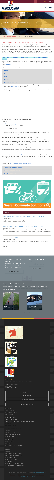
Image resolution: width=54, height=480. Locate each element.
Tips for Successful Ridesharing (13, 167)
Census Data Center (11, 419)
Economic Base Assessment (13, 434)
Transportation (12, 36)
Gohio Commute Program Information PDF (20, 163)
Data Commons (9, 436)
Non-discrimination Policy (13, 453)
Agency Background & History (14, 465)
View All (5, 246)
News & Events (9, 441)
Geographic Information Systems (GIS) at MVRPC (19, 421)
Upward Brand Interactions (39, 472)
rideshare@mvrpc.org (10, 124)
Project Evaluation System (13, 428)
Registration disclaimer (10, 173)
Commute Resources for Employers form (19, 154)
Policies (7, 451)
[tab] (27, 70)
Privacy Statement (40, 474)
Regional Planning (11, 412)
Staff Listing (12, 474)
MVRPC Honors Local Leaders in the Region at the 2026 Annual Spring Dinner (23, 216)
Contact (8, 443)
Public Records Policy (24, 476)
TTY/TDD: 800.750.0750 (27, 399)
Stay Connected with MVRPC (10, 238)
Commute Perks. (9, 64)
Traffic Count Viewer (11, 426)
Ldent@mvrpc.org (14, 86)
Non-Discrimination (28, 474)
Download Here (14, 271)
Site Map (33, 476)
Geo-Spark (8, 430)
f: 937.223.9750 (27, 396)
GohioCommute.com (18, 62)
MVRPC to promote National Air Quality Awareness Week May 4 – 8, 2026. (23, 226)
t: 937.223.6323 (27, 392)
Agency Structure (10, 461)
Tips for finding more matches (12, 170)
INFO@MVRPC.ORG (27, 405)
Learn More (36, 268)
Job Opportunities (11, 459)
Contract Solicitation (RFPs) (14, 463)
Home (3, 36)
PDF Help (20, 474)
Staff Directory (10, 457)
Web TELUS (8, 424)
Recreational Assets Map (12, 432)
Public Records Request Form (14, 455)
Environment (9, 414)
